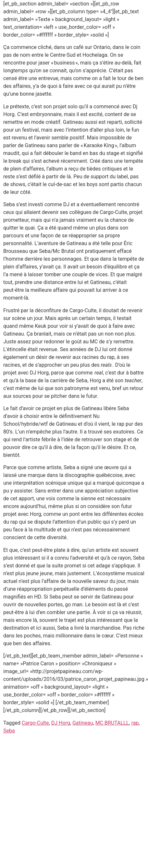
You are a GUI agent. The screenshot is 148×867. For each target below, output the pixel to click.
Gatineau (82, 723)
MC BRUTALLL (112, 723)
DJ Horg (60, 723)
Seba (9, 731)
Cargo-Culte (35, 723)
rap (135, 723)
